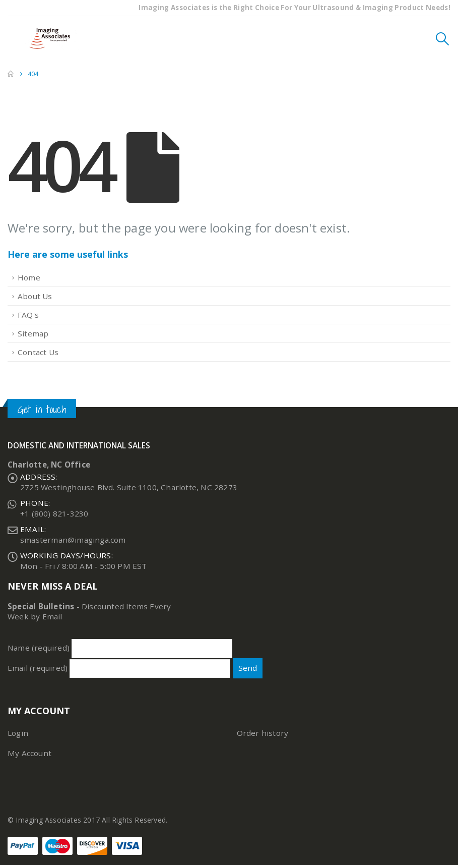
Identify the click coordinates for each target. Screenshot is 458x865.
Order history (263, 733)
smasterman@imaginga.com (73, 540)
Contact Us (38, 352)
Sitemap (33, 333)
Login (18, 733)
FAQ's (28, 315)
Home (29, 277)
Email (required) (119, 668)
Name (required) (120, 648)
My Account (29, 753)
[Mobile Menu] (15, 38)
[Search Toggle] (442, 38)
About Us (35, 296)
